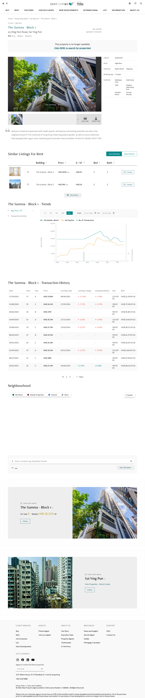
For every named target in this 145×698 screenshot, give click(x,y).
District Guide (105, 583)
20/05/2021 (14, 364)
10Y (63, 212)
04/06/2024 (14, 310)
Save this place (125, 466)
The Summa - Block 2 (45, 171)
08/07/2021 (14, 357)
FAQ (108, 630)
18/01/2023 (14, 341)
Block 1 (54, 19)
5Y (57, 212)
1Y (45, 212)
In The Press (66, 645)
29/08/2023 (14, 326)
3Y (51, 212)
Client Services (23, 624)
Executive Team (67, 633)
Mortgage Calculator (92, 641)
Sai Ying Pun (34, 19)
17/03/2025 (14, 295)
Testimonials (66, 641)
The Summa (45, 19)
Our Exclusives (21, 637)
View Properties (91, 583)
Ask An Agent (89, 633)
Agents (42, 624)
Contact (128, 171)
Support (110, 624)
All (69, 212)
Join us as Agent (45, 633)
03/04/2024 (14, 318)
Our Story (65, 630)
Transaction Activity (19, 214)
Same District (129, 153)
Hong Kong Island (21, 19)
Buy (17, 630)
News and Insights (91, 630)
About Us (65, 624)
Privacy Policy (20, 684)
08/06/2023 (14, 333)
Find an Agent (44, 630)
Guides (86, 637)
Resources (89, 624)
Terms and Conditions (34, 684)
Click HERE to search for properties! (72, 46)
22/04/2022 (14, 349)
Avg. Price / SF (16, 209)
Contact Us (110, 633)
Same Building (114, 153)
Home (10, 19)
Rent (17, 633)
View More (72, 194)
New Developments (23, 645)
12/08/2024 (14, 303)
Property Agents (67, 637)
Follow (25, 520)
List (17, 641)
